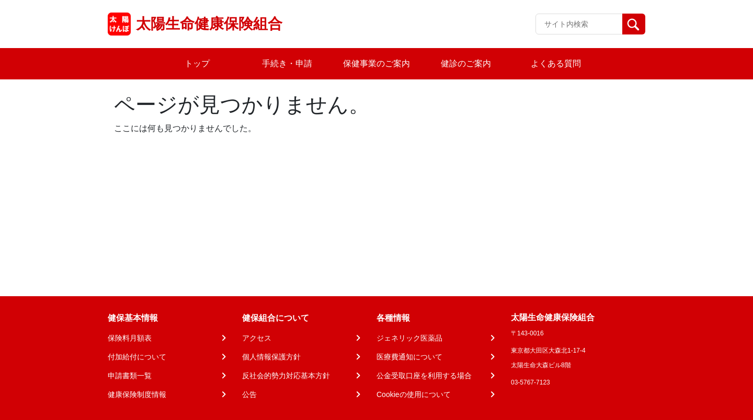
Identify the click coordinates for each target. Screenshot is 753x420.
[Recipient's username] (579, 24)
